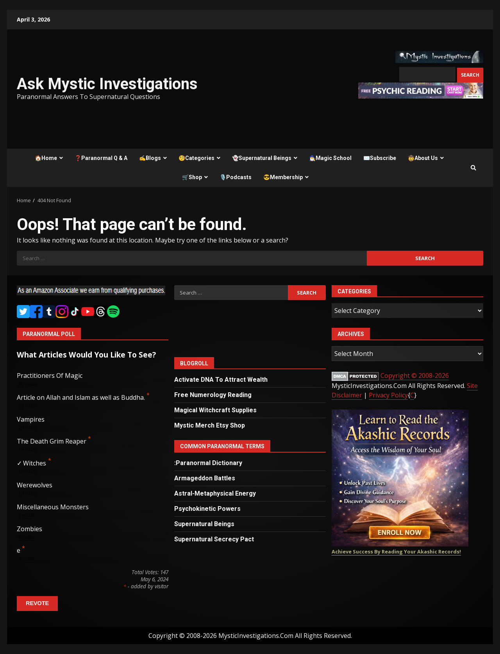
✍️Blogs (150, 158)
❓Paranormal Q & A (101, 158)
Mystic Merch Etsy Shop (209, 425)
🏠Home (46, 158)
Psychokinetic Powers (207, 508)
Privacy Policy (388, 395)
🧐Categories (196, 158)
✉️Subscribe (379, 158)
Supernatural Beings (204, 524)
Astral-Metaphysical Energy (215, 493)
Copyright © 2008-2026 (414, 375)
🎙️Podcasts (236, 177)
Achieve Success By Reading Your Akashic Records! (396, 551)
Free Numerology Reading (213, 395)
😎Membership (283, 177)
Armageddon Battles (204, 478)
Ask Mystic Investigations (107, 84)
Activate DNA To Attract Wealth (221, 379)
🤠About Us (423, 158)
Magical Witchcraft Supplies (215, 410)
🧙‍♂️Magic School (330, 158)
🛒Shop (192, 177)
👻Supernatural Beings (261, 158)
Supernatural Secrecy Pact (214, 539)
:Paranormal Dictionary (208, 463)
